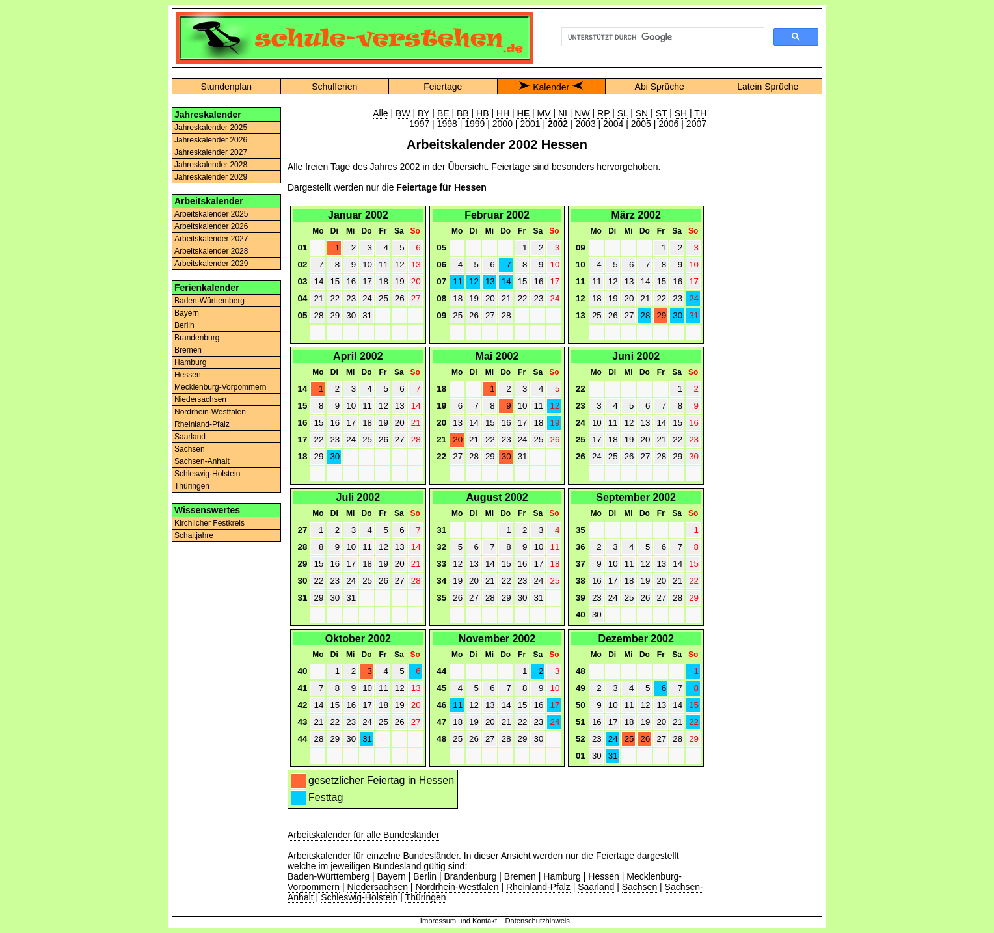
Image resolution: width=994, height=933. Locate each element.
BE (443, 113)
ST (661, 113)
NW (581, 113)
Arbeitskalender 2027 (211, 238)
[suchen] (661, 37)
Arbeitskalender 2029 (211, 263)
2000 (502, 123)
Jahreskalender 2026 (210, 139)
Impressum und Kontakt (458, 921)
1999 (474, 123)
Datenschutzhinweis (537, 921)
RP (603, 113)
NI (562, 113)
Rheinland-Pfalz (202, 424)
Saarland (190, 436)
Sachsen (189, 448)
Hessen (187, 374)
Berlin (184, 325)
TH (700, 113)
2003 (586, 123)
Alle (380, 113)
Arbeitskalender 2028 (211, 251)
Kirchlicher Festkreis (209, 523)
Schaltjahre (193, 535)
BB (463, 113)
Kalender (551, 87)
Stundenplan (226, 86)
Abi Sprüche (659, 86)
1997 (419, 123)
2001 (530, 123)
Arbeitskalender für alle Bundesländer (363, 835)
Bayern (186, 313)
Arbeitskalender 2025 (211, 214)
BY (423, 113)
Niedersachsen (200, 399)
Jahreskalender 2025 (210, 127)
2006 (668, 123)
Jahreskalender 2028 (210, 164)
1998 (447, 123)
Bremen (188, 350)
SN (642, 113)
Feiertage (442, 86)
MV (544, 113)
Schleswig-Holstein (207, 473)
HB (482, 113)
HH (502, 113)
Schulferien (334, 86)
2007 (696, 123)
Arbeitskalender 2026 (211, 226)
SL (622, 113)
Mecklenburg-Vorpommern (220, 387)
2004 (613, 123)
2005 (641, 123)
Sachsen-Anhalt (202, 461)
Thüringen (191, 486)
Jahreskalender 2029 (210, 177)
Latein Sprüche (767, 86)
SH (681, 113)
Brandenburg (196, 337)
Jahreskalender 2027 (210, 152)
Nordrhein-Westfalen (210, 411)
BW (403, 113)
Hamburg (190, 362)
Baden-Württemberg (209, 300)
